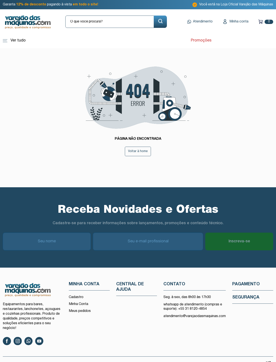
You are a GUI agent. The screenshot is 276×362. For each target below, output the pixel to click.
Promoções (201, 40)
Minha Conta (78, 304)
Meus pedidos (80, 311)
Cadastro (76, 297)
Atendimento (200, 22)
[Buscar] (160, 22)
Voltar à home (138, 151)
